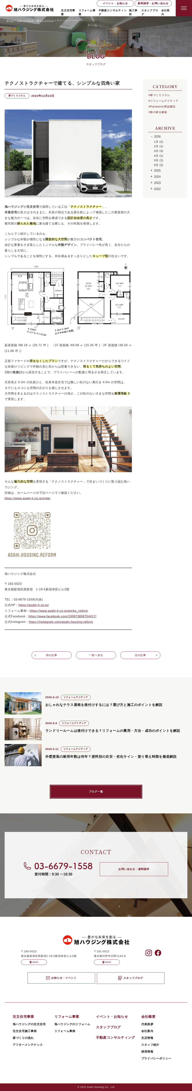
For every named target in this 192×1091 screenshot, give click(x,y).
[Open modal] (184, 8)
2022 (157, 188)
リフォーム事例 (64, 1031)
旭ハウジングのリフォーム (72, 1024)
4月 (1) (158, 155)
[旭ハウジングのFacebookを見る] (158, 953)
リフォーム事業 (87, 12)
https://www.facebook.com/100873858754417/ (62, 616)
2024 (157, 176)
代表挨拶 (147, 1024)
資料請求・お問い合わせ (153, 3)
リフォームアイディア (164, 100)
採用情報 (147, 1051)
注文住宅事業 (68, 12)
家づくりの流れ (23, 1037)
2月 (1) (158, 146)
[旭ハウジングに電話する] (58, 869)
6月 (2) (158, 164)
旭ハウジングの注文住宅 (29, 1024)
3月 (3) (158, 150)
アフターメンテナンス (28, 1044)
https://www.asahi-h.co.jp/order (28, 498)
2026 (157, 136)
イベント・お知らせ (115, 3)
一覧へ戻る (96, 655)
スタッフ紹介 (150, 1044)
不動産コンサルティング (113, 12)
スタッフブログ (149, 12)
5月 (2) (158, 160)
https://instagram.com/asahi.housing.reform (61, 621)
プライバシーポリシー (156, 1058)
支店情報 (147, 1037)
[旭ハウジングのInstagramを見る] (148, 953)
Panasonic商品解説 (163, 106)
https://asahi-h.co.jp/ (33, 605)
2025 (157, 170)
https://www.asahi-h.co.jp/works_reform (59, 610)
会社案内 (147, 1031)
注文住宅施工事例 (25, 1031)
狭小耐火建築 (158, 112)
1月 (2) (158, 141)
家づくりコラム (160, 95)
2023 (157, 182)
